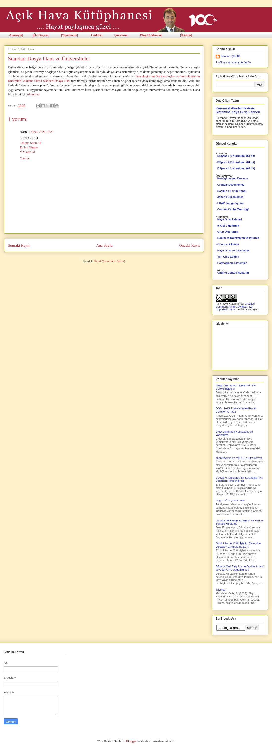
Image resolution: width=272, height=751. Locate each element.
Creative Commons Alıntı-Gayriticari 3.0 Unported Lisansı (235, 306)
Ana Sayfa (104, 245)
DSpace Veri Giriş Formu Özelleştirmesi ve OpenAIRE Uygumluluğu (240, 568)
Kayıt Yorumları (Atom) (109, 261)
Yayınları (221, 589)
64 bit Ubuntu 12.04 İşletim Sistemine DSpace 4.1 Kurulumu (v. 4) (238, 545)
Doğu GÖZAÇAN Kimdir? (231, 500)
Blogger (131, 741)
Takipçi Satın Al (30, 143)
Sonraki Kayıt (18, 245)
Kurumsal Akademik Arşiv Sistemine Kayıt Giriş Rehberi (238, 110)
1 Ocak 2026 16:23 (41, 132)
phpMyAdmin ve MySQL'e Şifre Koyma (239, 457)
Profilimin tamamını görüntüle (233, 62)
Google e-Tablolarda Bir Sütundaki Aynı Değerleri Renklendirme (239, 479)
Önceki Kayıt (189, 245)
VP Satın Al (27, 152)
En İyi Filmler (29, 147)
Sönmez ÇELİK (230, 56)
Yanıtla (24, 158)
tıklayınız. (33, 94)
